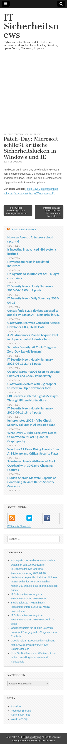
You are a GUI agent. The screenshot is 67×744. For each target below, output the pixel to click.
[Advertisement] (33, 95)
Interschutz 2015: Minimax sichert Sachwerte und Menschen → (52, 212)
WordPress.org (19, 719)
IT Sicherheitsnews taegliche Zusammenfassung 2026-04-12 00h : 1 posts (32, 619)
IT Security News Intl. (19, 526)
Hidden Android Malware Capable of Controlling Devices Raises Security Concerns (31, 482)
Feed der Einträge (21, 710)
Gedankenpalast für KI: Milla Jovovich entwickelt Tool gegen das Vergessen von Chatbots (34, 632)
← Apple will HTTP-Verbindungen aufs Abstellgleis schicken (16, 211)
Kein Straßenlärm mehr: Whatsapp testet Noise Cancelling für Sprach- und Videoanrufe (33, 657)
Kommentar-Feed (20, 714)
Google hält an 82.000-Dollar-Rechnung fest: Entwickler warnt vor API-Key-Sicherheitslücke (33, 644)
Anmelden (16, 706)
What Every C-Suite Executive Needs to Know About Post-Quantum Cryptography (31, 437)
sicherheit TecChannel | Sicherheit (22, 134)
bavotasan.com (48, 740)
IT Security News (23, 229)
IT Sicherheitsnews (31, 26)
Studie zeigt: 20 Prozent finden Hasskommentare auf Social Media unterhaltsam (30, 606)
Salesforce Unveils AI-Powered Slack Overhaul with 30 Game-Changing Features (31, 465)
